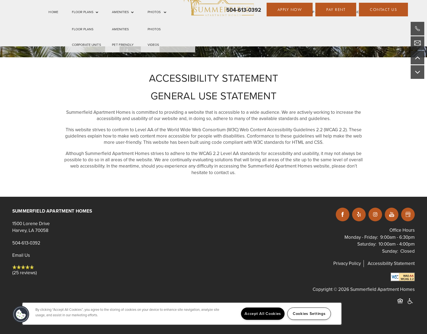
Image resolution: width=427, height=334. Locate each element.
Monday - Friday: (361, 237)
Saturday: (366, 244)
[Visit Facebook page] (342, 214)
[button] (290, 9)
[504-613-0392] (417, 28)
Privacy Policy (347, 263)
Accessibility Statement (391, 263)
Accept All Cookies (263, 314)
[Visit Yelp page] (359, 214)
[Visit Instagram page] (375, 214)
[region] (182, 313)
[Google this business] (408, 214)
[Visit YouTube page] (391, 214)
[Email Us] (417, 43)
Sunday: (390, 251)
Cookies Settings (309, 314)
